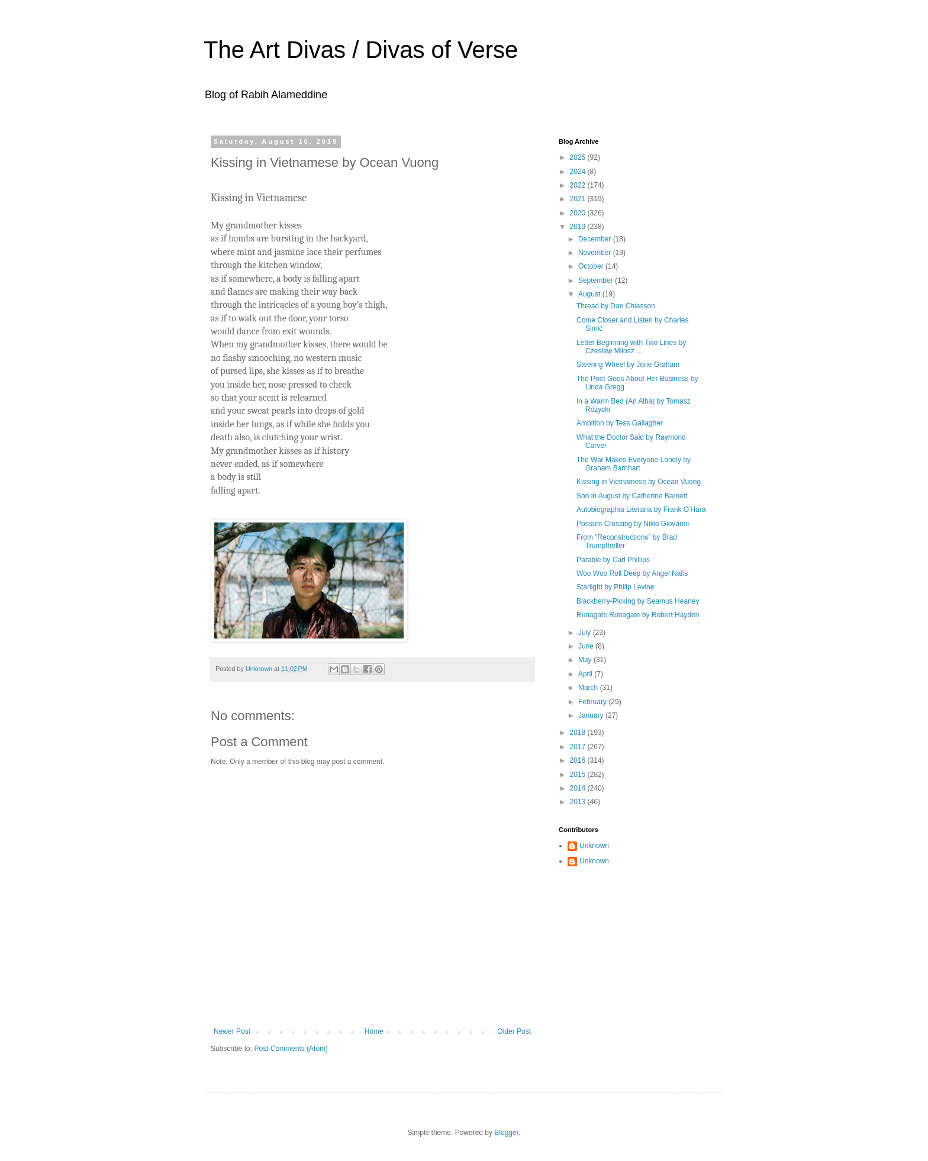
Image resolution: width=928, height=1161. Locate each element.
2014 (579, 788)
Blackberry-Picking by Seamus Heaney (637, 601)
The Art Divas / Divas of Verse (361, 50)
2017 (579, 747)
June (586, 646)
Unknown (594, 845)
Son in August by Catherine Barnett (631, 496)
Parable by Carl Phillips (613, 560)
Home (374, 1031)
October (591, 266)
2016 (579, 760)
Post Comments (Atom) (291, 1048)
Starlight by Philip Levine (615, 587)
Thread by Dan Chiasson (615, 306)
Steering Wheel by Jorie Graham (627, 364)
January (591, 715)
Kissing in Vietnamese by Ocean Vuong (638, 482)
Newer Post (232, 1031)
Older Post (514, 1031)
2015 (579, 774)
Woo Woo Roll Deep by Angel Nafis (632, 573)
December (595, 239)
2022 (579, 185)
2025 (579, 157)
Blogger (506, 1132)
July (585, 632)
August (590, 294)
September (596, 280)
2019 (579, 226)
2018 (579, 732)
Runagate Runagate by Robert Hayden (637, 615)
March (589, 687)
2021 (579, 199)
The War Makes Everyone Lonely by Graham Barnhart (633, 464)
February (593, 702)
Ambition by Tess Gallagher (619, 423)
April (586, 674)
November (595, 253)
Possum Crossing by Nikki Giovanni (632, 524)
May (586, 660)
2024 (579, 171)
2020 (579, 213)
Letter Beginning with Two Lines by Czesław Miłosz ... (631, 346)
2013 (579, 802)
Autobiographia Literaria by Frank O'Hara (640, 509)
